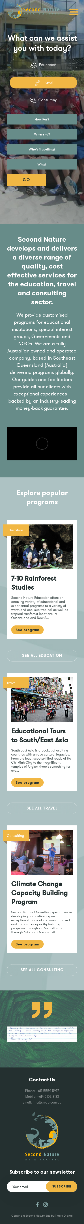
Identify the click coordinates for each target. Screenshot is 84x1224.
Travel (43, 83)
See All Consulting (42, 970)
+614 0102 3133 (48, 1096)
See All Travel (41, 808)
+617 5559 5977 (47, 1091)
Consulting (43, 100)
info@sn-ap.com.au (47, 1102)
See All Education (42, 655)
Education (43, 65)
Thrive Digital (64, 1216)
